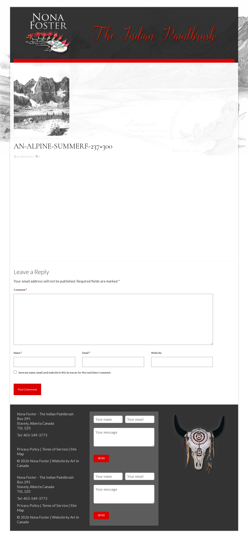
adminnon (26, 156)
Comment (20, 289)
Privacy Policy (28, 449)
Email (86, 352)
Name (18, 352)
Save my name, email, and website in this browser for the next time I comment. (65, 372)
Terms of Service (55, 449)
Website (156, 352)
